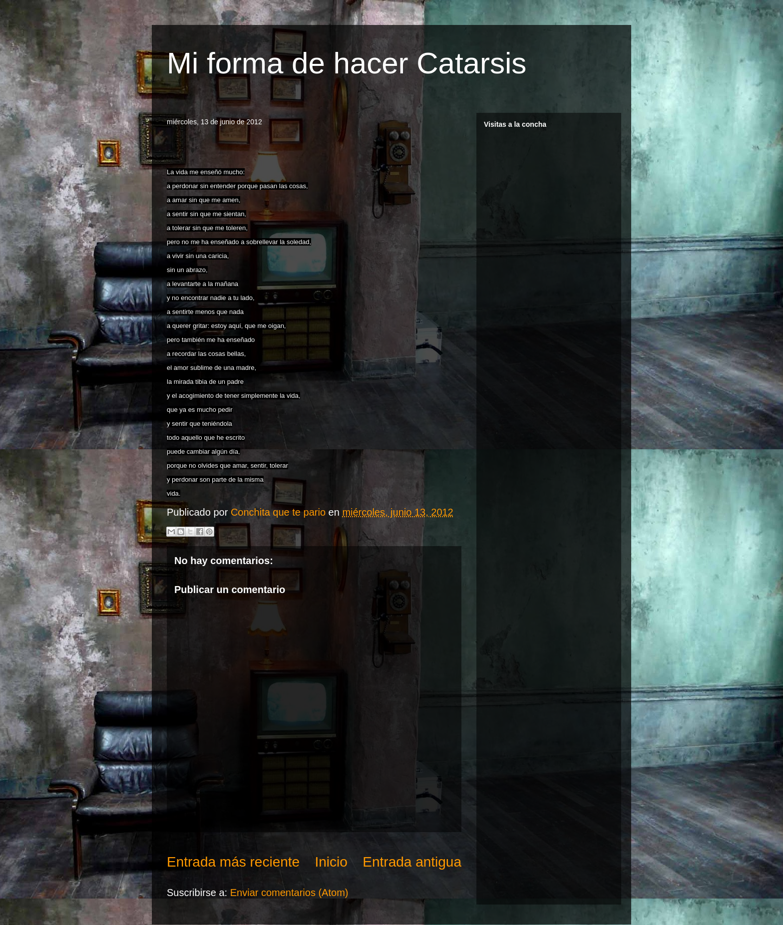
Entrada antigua (412, 862)
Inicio (331, 862)
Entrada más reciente (233, 862)
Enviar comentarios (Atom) (289, 892)
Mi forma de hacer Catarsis (346, 63)
